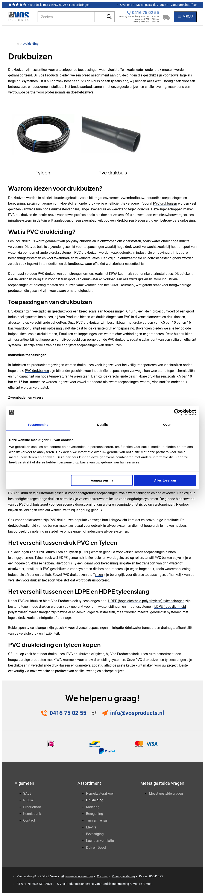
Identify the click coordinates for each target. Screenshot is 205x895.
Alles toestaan (165, 480)
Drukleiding (30, 43)
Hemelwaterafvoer (100, 793)
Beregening (94, 814)
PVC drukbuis (89, 81)
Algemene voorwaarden (77, 876)
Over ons (126, 4)
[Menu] (185, 16)
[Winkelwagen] (166, 17)
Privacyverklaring (123, 876)
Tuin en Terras (97, 820)
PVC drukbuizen (165, 203)
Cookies (102, 876)
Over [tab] (167, 424)
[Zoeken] (66, 17)
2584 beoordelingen (76, 4)
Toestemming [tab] (38, 424)
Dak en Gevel (96, 847)
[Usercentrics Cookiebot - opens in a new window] (177, 412)
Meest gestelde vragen (151, 4)
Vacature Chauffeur (183, 4)
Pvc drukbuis (113, 172)
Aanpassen (102, 480)
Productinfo (32, 807)
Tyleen (43, 172)
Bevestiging (95, 834)
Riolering (92, 807)
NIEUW (28, 800)
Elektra (91, 827)
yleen (74, 552)
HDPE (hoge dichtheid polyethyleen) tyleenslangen (146, 601)
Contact (29, 820)
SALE (27, 793)
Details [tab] (102, 424)
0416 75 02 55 (145, 13)
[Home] (18, 43)
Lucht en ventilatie (100, 841)
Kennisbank (32, 814)
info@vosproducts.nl (137, 713)
